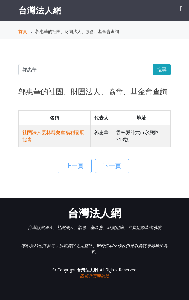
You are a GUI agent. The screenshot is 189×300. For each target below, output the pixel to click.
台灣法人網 (40, 10)
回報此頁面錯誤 (94, 276)
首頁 (22, 31)
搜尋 (162, 69)
